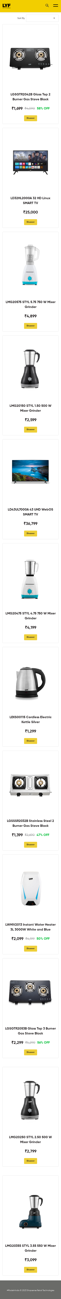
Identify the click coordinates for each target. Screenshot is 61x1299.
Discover (30, 118)
